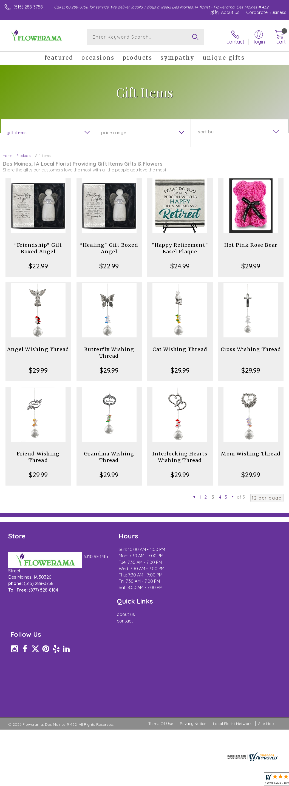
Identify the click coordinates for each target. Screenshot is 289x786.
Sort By (206, 131)
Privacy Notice (193, 627)
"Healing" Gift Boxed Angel (109, 248)
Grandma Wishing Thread (109, 457)
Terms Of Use (160, 627)
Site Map (266, 627)
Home (7, 155)
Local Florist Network (232, 627)
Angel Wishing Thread (38, 349)
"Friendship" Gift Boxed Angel (38, 248)
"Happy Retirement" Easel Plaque (180, 248)
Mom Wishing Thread (250, 454)
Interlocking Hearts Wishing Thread (180, 457)
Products (23, 155)
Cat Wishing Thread (179, 349)
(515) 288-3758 (28, 7)
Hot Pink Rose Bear (250, 245)
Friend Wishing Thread (38, 457)
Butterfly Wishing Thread (109, 352)
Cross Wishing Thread (251, 349)
